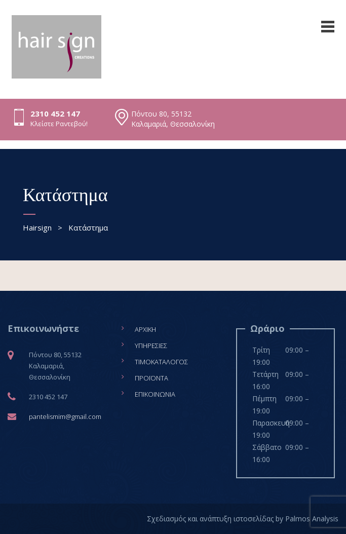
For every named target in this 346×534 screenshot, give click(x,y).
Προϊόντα (151, 378)
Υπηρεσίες (151, 345)
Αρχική (145, 329)
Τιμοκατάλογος (161, 361)
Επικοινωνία (155, 394)
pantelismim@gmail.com (65, 416)
